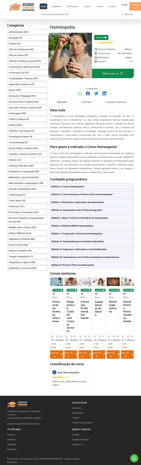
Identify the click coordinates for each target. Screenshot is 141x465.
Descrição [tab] (62, 102)
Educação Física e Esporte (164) (24, 101)
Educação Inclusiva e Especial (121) (25, 107)
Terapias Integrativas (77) (21, 256)
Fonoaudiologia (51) (18, 142)
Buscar (127, 14)
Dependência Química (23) (21, 84)
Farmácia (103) (15, 125)
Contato (112, 6)
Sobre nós (76, 408)
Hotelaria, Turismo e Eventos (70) (25, 154)
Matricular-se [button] (112, 73)
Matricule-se (56, 354)
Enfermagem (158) (17, 113)
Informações (77, 413)
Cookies (75, 418)
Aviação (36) (14, 43)
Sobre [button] (87, 6)
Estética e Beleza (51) (19, 119)
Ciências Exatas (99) (18, 55)
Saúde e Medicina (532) (20, 233)
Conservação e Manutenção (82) (24, 66)
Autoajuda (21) (15, 37)
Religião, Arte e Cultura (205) (22, 227)
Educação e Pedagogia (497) (22, 96)
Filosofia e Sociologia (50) (21, 130)
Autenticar (11, 439)
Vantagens (12, 444)
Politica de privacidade (82, 422)
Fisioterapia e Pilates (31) (20, 136)
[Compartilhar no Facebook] (88, 93)
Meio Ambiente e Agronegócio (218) (26, 183)
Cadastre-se (77, 444)
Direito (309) (15, 90)
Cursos (100, 6)
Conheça (11, 434)
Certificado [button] (71, 6)
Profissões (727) (16, 206)
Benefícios (11, 449)
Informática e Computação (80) (24, 171)
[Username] (80, 14)
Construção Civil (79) (19, 72)
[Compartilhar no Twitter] (96, 93)
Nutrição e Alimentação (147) (23, 189)
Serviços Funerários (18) (20, 250)
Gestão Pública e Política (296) (23, 148)
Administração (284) (18, 32)
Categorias (56, 6)
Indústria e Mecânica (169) (21, 165)
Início (43, 6)
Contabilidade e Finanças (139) (23, 78)
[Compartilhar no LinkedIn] (104, 93)
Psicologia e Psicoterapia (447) (24, 212)
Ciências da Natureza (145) (21, 49)
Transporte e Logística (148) (22, 262)
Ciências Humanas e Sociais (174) (25, 61)
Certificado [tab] (86, 102)
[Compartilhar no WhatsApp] (79, 93)
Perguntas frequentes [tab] (116, 102)
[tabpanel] (92, 248)
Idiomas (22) (15, 160)
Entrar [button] (125, 4)
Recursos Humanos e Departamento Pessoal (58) (26, 220)
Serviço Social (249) (18, 244)
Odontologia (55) (17, 194)
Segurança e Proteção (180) (22, 239)
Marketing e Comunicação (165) (24, 177)
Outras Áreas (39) (17, 200)
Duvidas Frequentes (80, 439)
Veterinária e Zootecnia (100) (23, 268)
